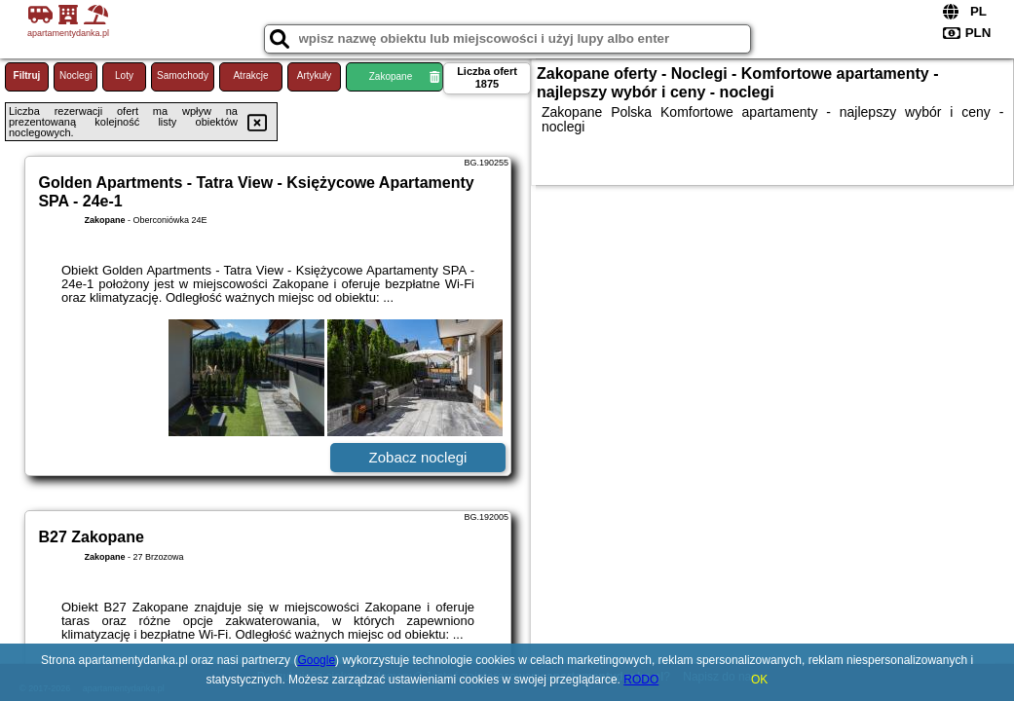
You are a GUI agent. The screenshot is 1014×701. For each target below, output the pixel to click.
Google (316, 660)
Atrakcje (250, 75)
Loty (124, 75)
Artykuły (314, 75)
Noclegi (75, 75)
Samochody (182, 75)
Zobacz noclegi (418, 457)
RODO (640, 679)
